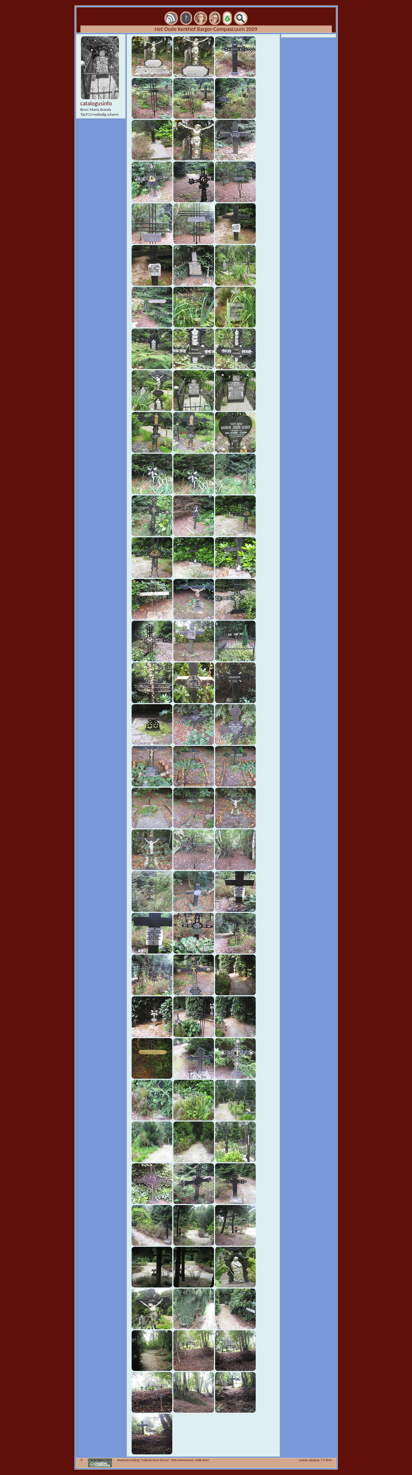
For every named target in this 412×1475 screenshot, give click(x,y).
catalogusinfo (96, 103)
